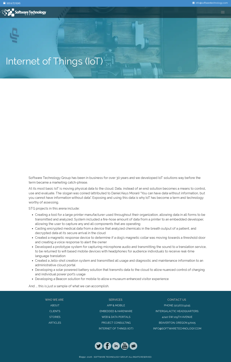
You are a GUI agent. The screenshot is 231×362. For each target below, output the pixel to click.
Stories (54, 317)
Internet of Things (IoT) (116, 328)
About (55, 305)
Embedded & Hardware (116, 311)
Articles (55, 322)
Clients (54, 311)
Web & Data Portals (116, 317)
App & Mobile (116, 305)
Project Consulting (116, 322)
